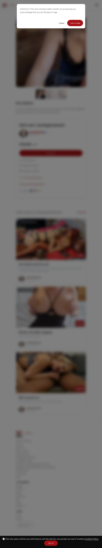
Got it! (51, 543)
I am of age (75, 23)
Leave (61, 23)
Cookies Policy (91, 538)
